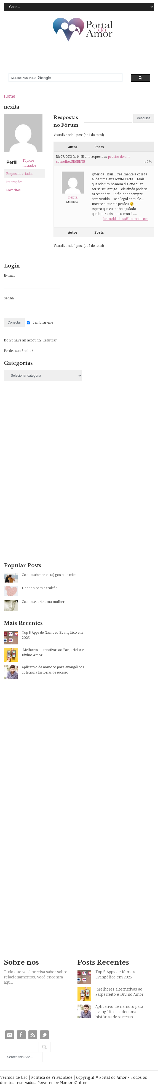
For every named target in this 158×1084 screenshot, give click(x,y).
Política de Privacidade (52, 1077)
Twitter (44, 1034)
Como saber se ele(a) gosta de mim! (49, 574)
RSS (32, 1034)
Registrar (49, 340)
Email (9, 1034)
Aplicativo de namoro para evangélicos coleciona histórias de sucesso (53, 669)
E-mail (9, 275)
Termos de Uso (14, 1077)
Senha (9, 298)
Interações (14, 182)
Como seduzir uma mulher (43, 601)
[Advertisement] (45, 434)
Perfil (11, 162)
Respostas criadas (19, 173)
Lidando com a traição (40, 587)
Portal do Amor (83, 30)
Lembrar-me (43, 322)
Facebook (21, 1034)
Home (9, 96)
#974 (148, 161)
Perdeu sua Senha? (18, 350)
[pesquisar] (60, 77)
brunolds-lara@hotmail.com (125, 218)
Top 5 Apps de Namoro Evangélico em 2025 (52, 635)
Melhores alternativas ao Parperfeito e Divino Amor (53, 652)
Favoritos (13, 190)
